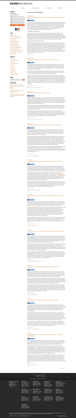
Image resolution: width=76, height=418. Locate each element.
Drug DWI (31, 225)
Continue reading (40, 52)
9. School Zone (12, 71)
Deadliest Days (50, 313)
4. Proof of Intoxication (14, 63)
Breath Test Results (14, 41)
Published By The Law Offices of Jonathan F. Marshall (58, 3)
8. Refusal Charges (13, 69)
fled (37, 76)
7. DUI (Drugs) (12, 68)
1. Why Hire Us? (13, 58)
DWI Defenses (32, 155)
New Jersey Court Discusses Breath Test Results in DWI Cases (17, 91)
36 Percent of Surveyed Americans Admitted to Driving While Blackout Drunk (44, 124)
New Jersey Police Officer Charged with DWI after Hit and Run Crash (43, 59)
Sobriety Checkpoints (14, 49)
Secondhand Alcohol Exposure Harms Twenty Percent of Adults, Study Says (44, 161)
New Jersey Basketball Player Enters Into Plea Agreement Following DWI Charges (46, 17)
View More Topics (13, 53)
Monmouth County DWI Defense (16, 50)
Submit (17, 25)
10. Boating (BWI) (13, 72)
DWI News (31, 54)
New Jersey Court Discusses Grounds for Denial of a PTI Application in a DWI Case (17, 95)
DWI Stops (13, 35)
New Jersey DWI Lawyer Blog (21, 3)
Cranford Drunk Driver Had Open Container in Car (38, 92)
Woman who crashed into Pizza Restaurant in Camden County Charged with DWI (45, 231)
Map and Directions (12, 386)
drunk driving (34, 107)
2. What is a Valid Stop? (14, 60)
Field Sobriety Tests (14, 38)
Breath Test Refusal (14, 46)
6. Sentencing (12, 66)
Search (24, 80)
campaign (37, 347)
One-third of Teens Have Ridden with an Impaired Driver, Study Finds (43, 266)
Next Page (63, 368)
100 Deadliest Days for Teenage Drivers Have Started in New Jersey (42, 300)
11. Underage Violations (14, 74)
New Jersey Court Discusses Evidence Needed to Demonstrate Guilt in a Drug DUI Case (17, 86)
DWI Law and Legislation (33, 87)
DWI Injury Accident (33, 190)
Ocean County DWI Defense (16, 47)
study (34, 137)
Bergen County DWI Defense (16, 52)
